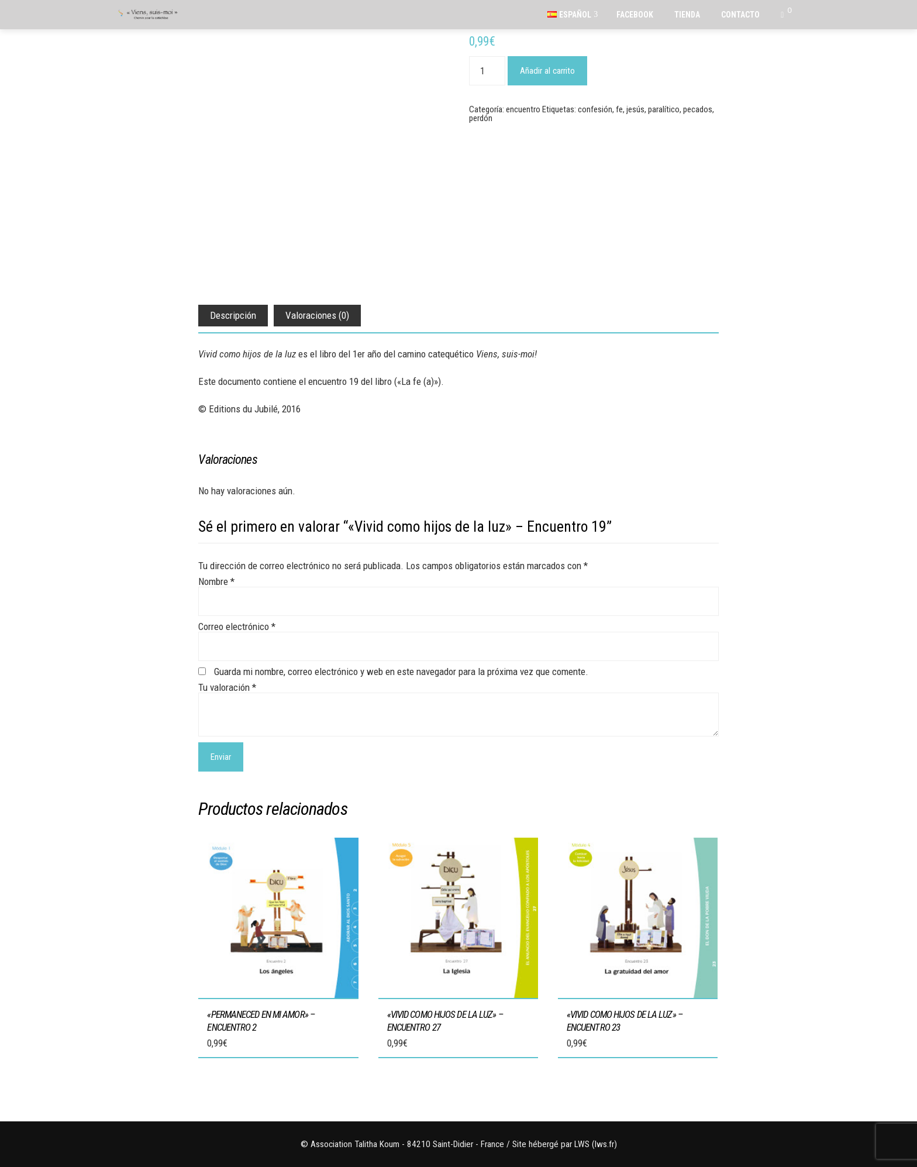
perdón (480, 118)
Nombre (216, 581)
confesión (595, 109)
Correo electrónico (236, 626)
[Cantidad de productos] (487, 70)
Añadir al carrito (547, 71)
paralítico (664, 109)
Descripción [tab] (233, 315)
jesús (635, 109)
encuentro (523, 109)
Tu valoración (227, 687)
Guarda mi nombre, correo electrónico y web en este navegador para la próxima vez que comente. (401, 671)
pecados (697, 109)
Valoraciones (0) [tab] (317, 315)
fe (619, 109)
